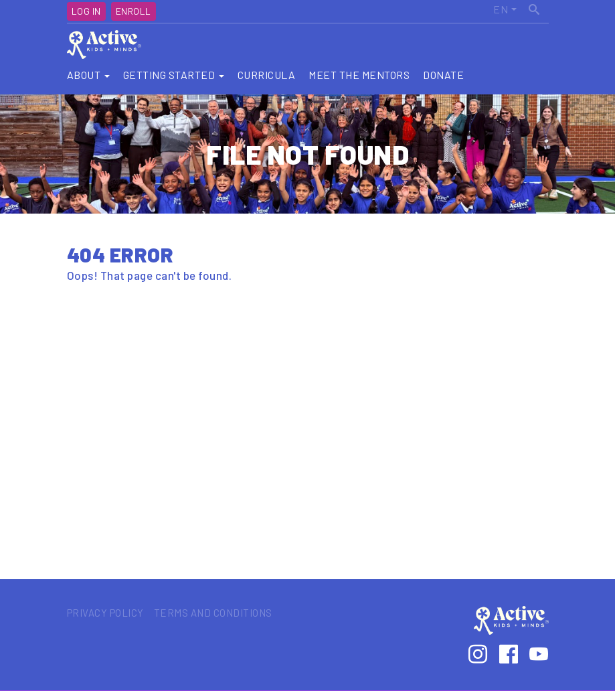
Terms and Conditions (213, 613)
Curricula (267, 74)
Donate (443, 74)
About (88, 74)
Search (535, 7)
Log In (86, 11)
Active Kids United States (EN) (490, 9)
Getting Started (173, 74)
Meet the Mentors (359, 74)
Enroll (133, 11)
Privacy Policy (105, 613)
